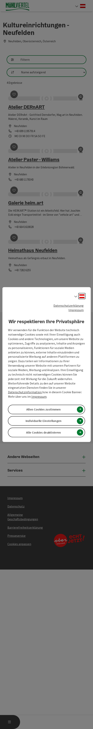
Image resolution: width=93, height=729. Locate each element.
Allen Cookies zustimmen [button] (43, 409)
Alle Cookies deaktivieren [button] (43, 432)
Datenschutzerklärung (68, 305)
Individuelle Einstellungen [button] (44, 421)
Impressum (76, 310)
